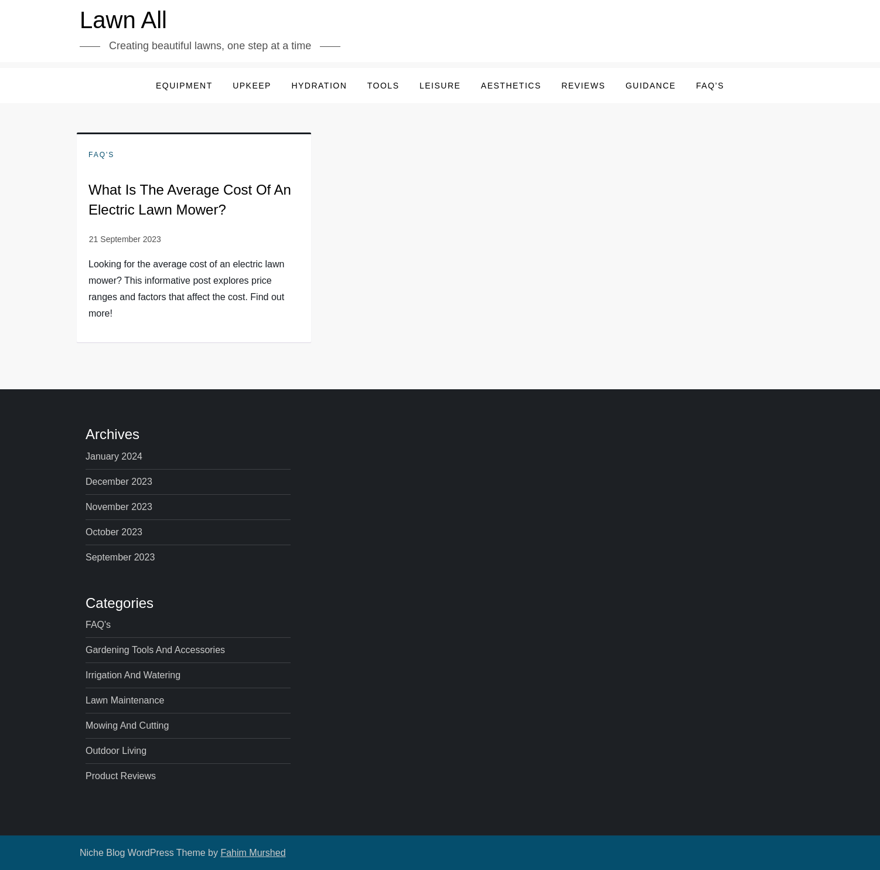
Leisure (440, 85)
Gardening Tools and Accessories (155, 650)
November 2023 (119, 507)
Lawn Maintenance (125, 700)
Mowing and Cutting (127, 725)
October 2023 (114, 532)
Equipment (184, 85)
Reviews (583, 85)
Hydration (319, 85)
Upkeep (252, 85)
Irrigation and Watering (133, 675)
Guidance (651, 85)
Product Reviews (121, 776)
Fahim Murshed (252, 853)
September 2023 (120, 557)
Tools (383, 85)
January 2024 (114, 456)
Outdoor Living (116, 751)
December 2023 (119, 482)
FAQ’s (710, 85)
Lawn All (123, 20)
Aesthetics (511, 85)
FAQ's (101, 155)
